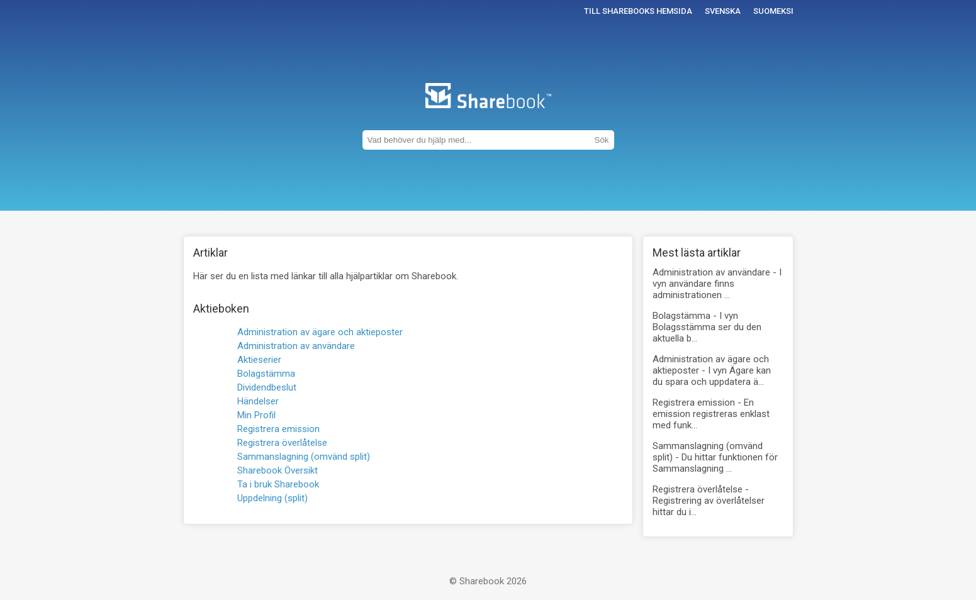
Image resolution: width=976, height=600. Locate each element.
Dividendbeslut (266, 387)
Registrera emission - (711, 414)
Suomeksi (773, 11)
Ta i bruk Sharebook (278, 484)
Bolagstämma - (707, 327)
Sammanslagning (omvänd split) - (715, 457)
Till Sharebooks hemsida (638, 11)
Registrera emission (278, 429)
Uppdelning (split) (272, 498)
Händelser (258, 401)
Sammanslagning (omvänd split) (303, 456)
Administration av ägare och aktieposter (320, 332)
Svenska (723, 11)
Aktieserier (259, 359)
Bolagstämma (266, 373)
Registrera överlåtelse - (709, 501)
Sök (602, 140)
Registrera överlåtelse (282, 442)
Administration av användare (296, 346)
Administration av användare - (717, 284)
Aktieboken (221, 308)
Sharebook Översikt (277, 470)
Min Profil (256, 415)
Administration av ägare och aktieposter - (712, 370)
